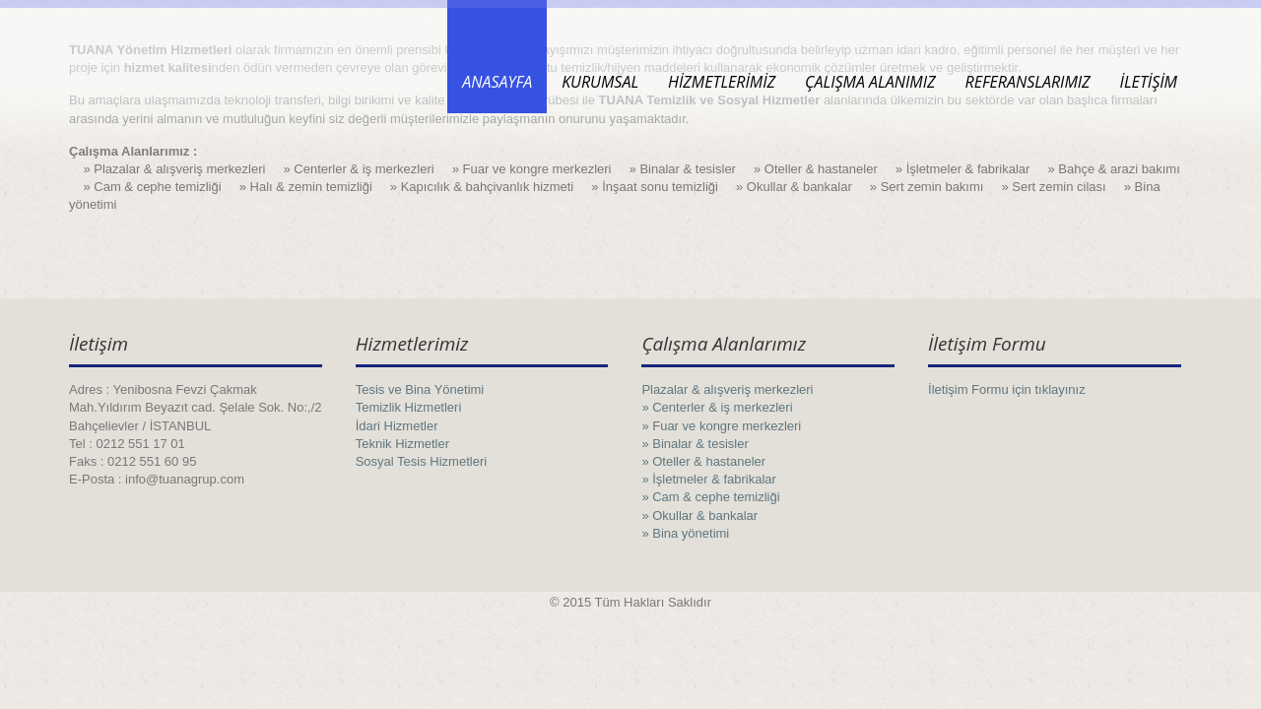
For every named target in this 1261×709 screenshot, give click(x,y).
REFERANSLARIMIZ (1027, 82)
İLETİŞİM (1148, 82)
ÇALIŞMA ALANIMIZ (870, 82)
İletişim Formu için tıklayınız (1007, 389)
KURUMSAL (600, 82)
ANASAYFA (497, 82)
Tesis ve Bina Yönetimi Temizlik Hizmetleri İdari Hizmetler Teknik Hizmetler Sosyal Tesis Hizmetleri (421, 425)
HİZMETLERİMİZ (721, 82)
